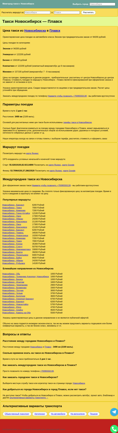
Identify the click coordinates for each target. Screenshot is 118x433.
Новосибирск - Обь (11, 274)
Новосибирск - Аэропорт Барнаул (18, 299)
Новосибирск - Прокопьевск (15, 255)
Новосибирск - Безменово (14, 288)
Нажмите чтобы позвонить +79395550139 (67, 96)
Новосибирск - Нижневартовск (16, 249)
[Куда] (67, 12)
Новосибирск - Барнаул (13, 205)
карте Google (68, 165)
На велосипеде (78, 414)
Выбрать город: (81, 4)
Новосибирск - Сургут (12, 247)
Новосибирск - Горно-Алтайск (16, 213)
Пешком (94, 414)
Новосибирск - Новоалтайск (15, 304)
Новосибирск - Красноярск (14, 222)
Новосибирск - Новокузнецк (15, 235)
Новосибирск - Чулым (12, 293)
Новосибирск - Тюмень (13, 233)
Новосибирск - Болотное (13, 296)
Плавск (54, 30)
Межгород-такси (11, 4)
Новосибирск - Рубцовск (13, 263)
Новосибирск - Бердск (12, 279)
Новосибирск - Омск (11, 216)
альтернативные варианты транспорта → (29, 398)
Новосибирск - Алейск (12, 310)
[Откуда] (37, 12)
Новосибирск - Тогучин (12, 290)
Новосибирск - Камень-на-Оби (16, 313)
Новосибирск (27, 4)
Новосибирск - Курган (12, 244)
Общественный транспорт (17, 414)
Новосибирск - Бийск (12, 258)
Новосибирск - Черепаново (15, 285)
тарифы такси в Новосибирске (77, 122)
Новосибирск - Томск (12, 208)
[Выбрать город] (102, 4)
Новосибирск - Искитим (13, 282)
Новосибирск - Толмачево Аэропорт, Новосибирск (25, 277)
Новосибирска (35, 30)
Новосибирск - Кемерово (13, 210)
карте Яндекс (32, 153)
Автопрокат (39, 414)
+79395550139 (47, 371)
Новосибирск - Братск (12, 252)
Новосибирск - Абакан (12, 219)
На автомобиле (58, 414)
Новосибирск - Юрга (11, 307)
